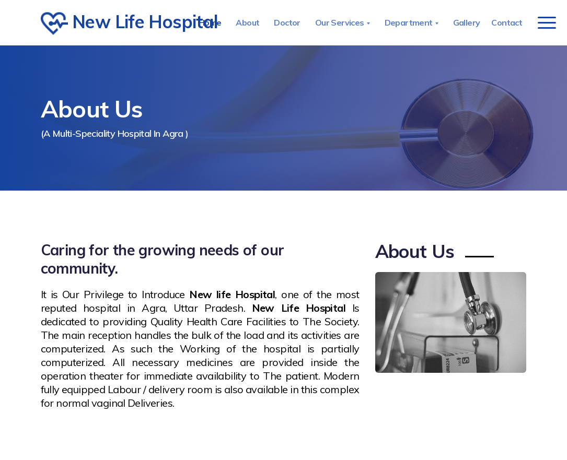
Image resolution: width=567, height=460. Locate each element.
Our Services (340, 22)
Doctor (287, 22)
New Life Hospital (116, 23)
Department (409, 22)
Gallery (466, 22)
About (247, 22)
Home (210, 22)
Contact (506, 22)
